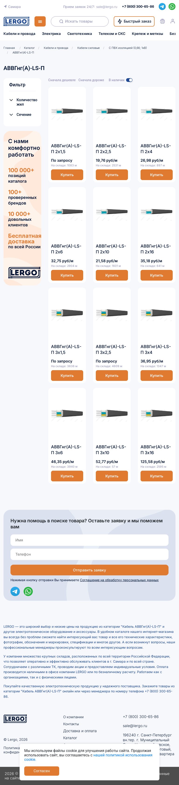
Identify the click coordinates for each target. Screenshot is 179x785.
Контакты (71, 723)
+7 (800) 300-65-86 (141, 716)
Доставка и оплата (80, 730)
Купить (67, 174)
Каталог (70, 738)
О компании (73, 717)
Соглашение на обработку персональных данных (119, 580)
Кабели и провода (19, 34)
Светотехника (79, 34)
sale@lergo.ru (106, 7)
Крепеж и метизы (147, 34)
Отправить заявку (89, 570)
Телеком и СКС (112, 34)
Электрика (51, 34)
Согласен (42, 771)
